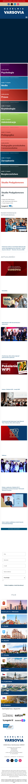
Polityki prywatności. (7, 582)
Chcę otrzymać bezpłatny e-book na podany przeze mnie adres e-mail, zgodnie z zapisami (13, 581)
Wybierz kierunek (6, 574)
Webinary (4, 455)
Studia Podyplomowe (12, 182)
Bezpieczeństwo (14, 172)
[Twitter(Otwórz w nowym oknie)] (12, 4)
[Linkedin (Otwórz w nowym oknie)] (15, 4)
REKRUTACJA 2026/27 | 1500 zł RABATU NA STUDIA (14, 1)
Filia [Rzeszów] (5, 640)
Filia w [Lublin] (5, 669)
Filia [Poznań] (5, 626)
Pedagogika (14, 133)
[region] (14, 41)
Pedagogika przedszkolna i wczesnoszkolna (14, 145)
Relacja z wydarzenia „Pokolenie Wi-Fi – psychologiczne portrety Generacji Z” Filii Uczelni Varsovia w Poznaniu (13, 489)
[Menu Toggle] (26, 17)
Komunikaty (4, 290)
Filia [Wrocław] (5, 655)
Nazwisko (5, 557)
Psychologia (14, 71)
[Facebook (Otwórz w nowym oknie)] (9, 4)
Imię (3, 551)
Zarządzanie (14, 159)
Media (14, 84)
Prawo (14, 95)
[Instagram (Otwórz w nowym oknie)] (18, 4)
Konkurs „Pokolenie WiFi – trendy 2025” (11, 389)
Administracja (14, 120)
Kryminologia (14, 107)
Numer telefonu (6, 568)
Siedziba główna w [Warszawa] (10, 611)
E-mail (4, 563)
